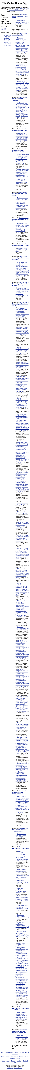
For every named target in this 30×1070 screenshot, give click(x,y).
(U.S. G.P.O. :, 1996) (22, 503)
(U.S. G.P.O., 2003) (22, 69)
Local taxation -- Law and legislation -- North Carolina (20, 219)
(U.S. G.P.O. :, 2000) (22, 628)
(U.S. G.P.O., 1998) (22, 525)
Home (2, 1056)
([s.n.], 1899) (21, 890)
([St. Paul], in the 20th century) (22, 159)
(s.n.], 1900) (22, 249)
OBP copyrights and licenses (14, 1068)
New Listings (14, 1056)
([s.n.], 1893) (22, 917)
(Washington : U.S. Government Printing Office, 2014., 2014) (22, 772)
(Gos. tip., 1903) (21, 871)
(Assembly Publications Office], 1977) (22, 110)
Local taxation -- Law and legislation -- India (20, 129)
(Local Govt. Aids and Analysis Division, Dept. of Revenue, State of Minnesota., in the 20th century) (22, 176)
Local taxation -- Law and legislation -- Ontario (20, 244)
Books (3, 1061)
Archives (19, 1061)
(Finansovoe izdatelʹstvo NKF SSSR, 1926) (22, 855)
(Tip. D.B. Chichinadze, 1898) (22, 1037)
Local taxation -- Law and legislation (7, 36)
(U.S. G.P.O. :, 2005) (22, 384)
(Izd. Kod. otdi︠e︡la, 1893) (22, 1016)
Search (7, 1056)
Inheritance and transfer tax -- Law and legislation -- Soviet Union (20, 1031)
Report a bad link (19, 1052)
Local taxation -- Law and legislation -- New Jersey (20, 193)
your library (4, 28)
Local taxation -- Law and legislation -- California (20, 99)
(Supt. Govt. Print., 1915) (22, 86)
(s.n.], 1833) (22, 291)
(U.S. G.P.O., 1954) (22, 745)
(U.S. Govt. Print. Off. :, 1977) (22, 704)
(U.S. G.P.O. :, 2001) (22, 649)
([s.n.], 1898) (22, 22)
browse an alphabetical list (16, 10)
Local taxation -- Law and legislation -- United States (20, 304)
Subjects (12, 1058)
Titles (26, 1056)
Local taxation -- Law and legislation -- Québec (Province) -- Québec (20, 284)
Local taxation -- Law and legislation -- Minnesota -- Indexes (20, 150)
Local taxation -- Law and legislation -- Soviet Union (20, 16)
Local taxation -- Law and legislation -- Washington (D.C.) (20, 792)
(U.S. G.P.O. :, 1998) (22, 512)
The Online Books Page (15, 3)
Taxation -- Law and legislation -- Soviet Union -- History (20, 1008)
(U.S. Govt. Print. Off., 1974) (22, 331)
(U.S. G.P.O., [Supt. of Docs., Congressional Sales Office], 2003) (22, 350)
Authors (21, 1056)
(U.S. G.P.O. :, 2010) (22, 452)
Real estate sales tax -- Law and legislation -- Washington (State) (20, 829)
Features (13, 1061)
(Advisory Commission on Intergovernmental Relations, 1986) (22, 313)
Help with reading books (7, 1052)
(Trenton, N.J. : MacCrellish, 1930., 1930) (22, 203)
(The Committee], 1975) (22, 227)
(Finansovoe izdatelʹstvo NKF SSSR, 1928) (22, 970)
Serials (18, 1058)
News (8, 1061)
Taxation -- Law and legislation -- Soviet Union (7, 41)
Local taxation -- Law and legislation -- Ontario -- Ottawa (20, 258)
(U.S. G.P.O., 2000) (22, 589)
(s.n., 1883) (22, 269)
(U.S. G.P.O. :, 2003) (22, 45)
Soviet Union (7, 45)
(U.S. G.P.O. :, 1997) (22, 422)
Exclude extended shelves (22, 8)
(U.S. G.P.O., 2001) (22, 403)
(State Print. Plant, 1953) (22, 835)
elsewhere (3, 29)
